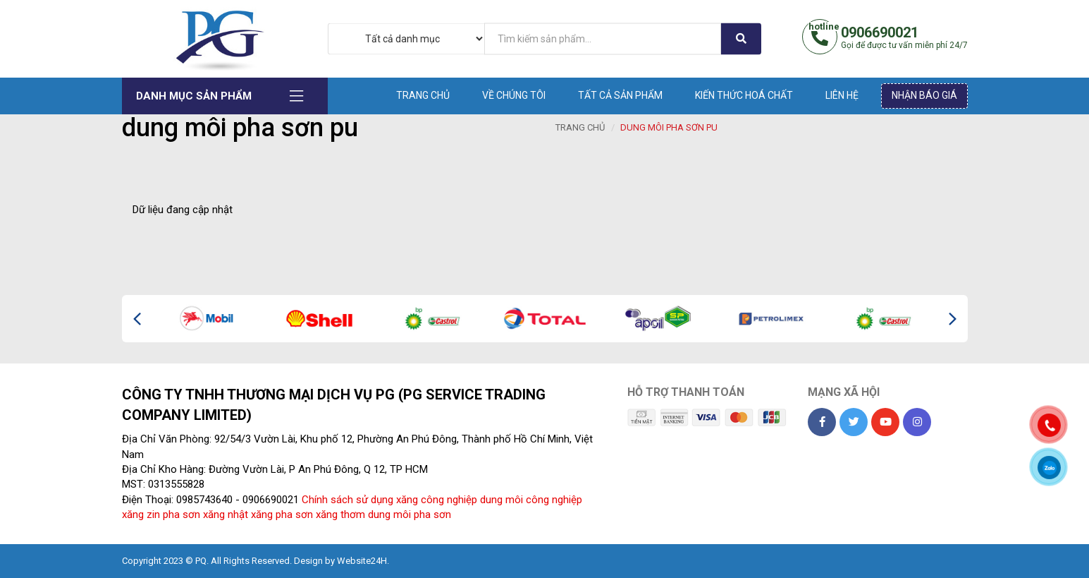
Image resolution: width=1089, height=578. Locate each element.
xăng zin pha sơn (161, 514)
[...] (602, 38)
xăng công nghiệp (436, 499)
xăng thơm (340, 514)
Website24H (362, 560)
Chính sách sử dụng (347, 499)
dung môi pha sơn (409, 514)
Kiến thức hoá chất (744, 95)
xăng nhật (225, 514)
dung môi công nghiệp (531, 499)
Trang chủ (423, 95)
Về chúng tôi (514, 95)
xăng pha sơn (282, 514)
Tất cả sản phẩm (620, 95)
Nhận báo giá (924, 95)
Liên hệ (842, 95)
